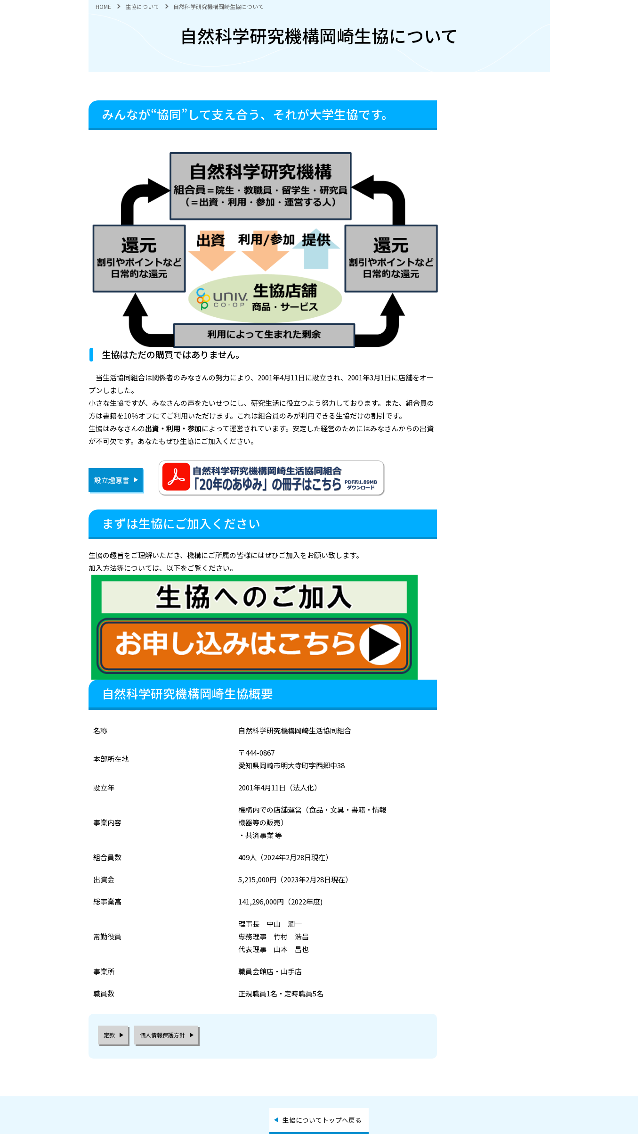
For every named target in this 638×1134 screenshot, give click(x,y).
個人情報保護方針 (162, 1035)
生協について (142, 6)
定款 (109, 1035)
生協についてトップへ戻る (322, 1120)
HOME (103, 6)
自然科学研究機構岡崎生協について (218, 6)
